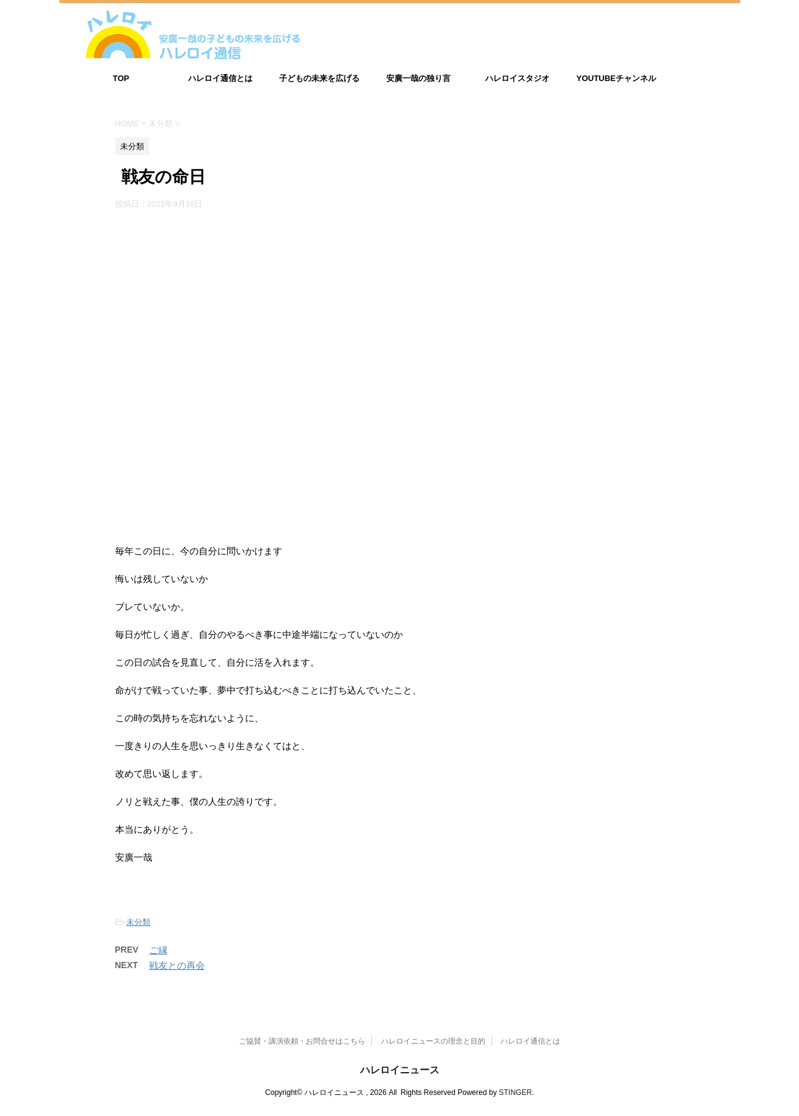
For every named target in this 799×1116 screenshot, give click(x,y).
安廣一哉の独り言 (418, 78)
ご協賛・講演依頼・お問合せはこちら (302, 1041)
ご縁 (158, 950)
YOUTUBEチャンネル (616, 78)
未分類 (138, 922)
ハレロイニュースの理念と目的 (433, 1041)
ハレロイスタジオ (517, 78)
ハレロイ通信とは (220, 78)
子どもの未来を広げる (319, 78)
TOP (121, 78)
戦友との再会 (177, 965)
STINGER (515, 1092)
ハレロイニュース (399, 1070)
